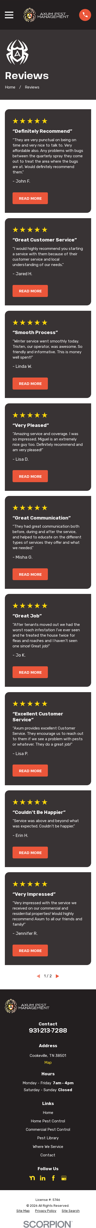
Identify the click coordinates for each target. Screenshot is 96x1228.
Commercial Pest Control (48, 1129)
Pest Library (48, 1138)
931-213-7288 (48, 1030)
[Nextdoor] (32, 1178)
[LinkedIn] (42, 1178)
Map (48, 1062)
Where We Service (48, 1146)
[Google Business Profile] (64, 1178)
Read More (30, 198)
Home (48, 1112)
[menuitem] (23, 1211)
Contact (47, 1155)
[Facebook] (53, 1178)
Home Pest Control (48, 1121)
